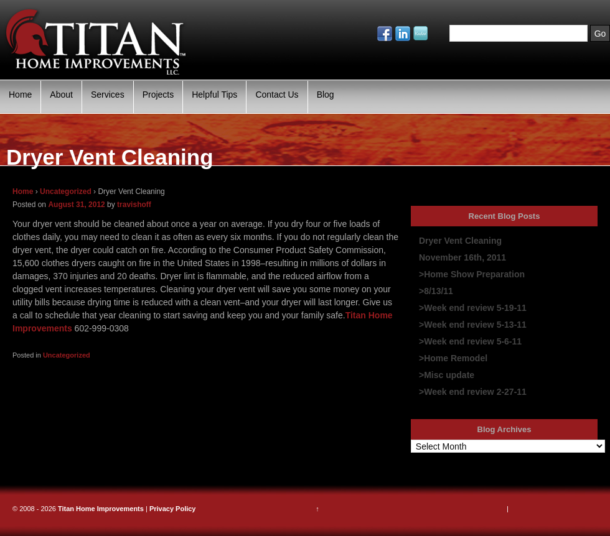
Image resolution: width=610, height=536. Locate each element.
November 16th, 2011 (462, 257)
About (61, 94)
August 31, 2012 (76, 204)
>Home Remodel (453, 358)
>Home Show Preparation (472, 274)
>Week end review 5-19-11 (473, 308)
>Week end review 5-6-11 (470, 341)
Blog (325, 94)
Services (107, 94)
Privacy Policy (172, 508)
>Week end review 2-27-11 (473, 392)
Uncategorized (66, 191)
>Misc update (446, 375)
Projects (158, 94)
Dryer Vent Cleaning (460, 241)
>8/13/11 (436, 291)
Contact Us (276, 94)
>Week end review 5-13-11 (473, 325)
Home (20, 94)
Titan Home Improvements (101, 508)
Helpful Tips (214, 94)
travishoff (134, 204)
